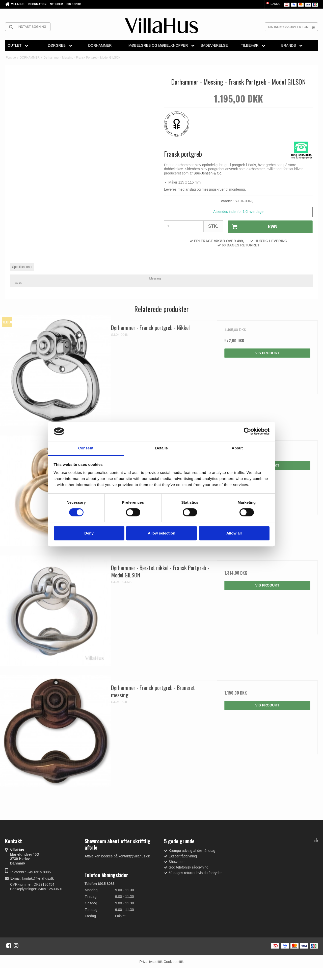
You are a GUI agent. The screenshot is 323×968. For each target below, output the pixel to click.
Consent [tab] (86, 448)
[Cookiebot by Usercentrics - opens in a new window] (247, 431)
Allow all (234, 533)
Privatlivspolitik (151, 961)
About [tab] (237, 448)
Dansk (273, 3)
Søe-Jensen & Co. (208, 173)
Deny (89, 533)
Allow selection (161, 533)
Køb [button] (252, 227)
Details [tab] (161, 448)
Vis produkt (267, 352)
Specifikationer (22, 266)
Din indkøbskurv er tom (293, 27)
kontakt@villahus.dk (38, 878)
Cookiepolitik (173, 961)
